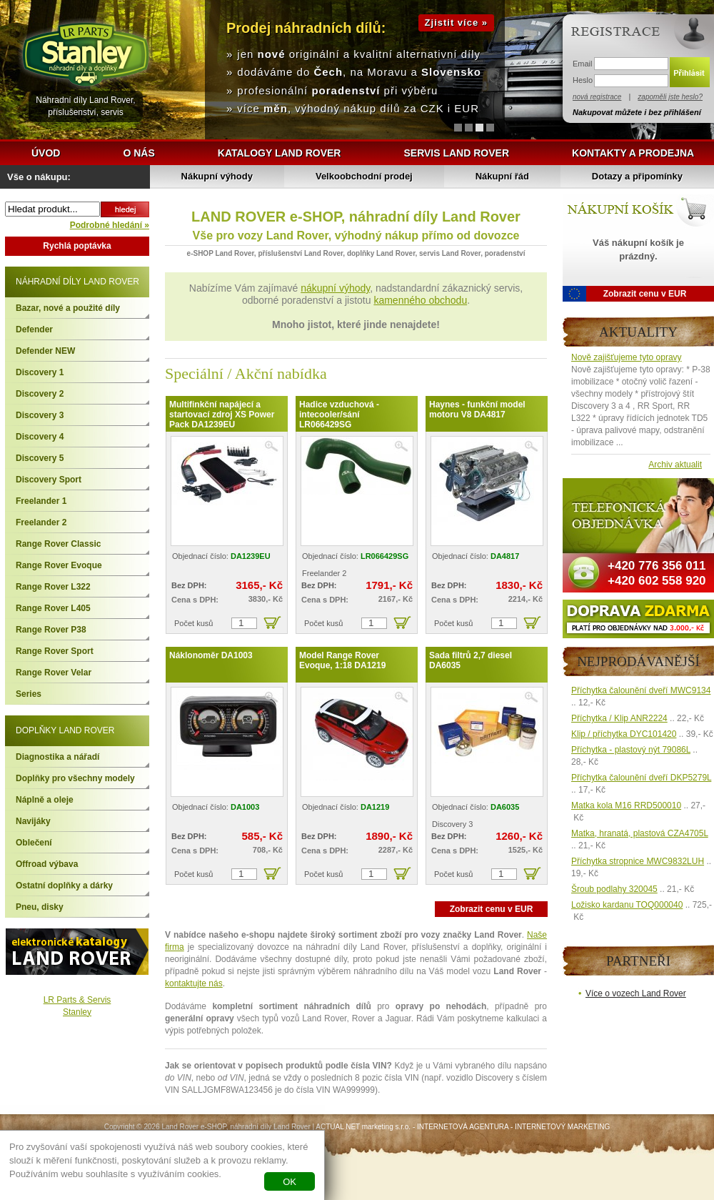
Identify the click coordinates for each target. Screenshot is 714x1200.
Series (28, 694)
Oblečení (34, 843)
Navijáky (33, 821)
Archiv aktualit (675, 465)
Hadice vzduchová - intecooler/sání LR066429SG (339, 415)
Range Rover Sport (55, 651)
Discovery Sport (48, 480)
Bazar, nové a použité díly (68, 308)
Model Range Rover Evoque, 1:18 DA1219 (342, 660)
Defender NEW (45, 351)
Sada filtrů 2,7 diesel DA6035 (470, 660)
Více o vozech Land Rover (635, 993)
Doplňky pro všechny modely (75, 778)
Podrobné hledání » (109, 225)
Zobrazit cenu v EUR (491, 909)
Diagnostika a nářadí (57, 757)
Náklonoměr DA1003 (211, 655)
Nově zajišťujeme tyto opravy (626, 357)
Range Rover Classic (58, 544)
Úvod (45, 153)
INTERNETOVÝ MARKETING (562, 1127)
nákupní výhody (335, 288)
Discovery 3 (40, 415)
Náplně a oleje (45, 800)
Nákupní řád (502, 176)
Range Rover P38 (51, 630)
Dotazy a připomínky (637, 176)
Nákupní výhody (217, 176)
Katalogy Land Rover (279, 153)
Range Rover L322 (53, 587)
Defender (34, 329)
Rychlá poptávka (77, 246)
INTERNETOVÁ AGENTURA (462, 1127)
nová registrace (597, 97)
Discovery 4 (40, 437)
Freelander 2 (41, 522)
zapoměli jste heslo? (670, 97)
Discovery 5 (40, 458)
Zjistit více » (456, 22)
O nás (138, 153)
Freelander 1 (41, 501)
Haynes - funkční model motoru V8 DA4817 (477, 410)
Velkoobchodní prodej (364, 176)
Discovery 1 (40, 372)
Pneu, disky (40, 907)
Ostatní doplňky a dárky (64, 886)
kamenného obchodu (420, 300)
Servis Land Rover (456, 153)
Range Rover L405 (53, 608)
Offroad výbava (47, 864)
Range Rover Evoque (59, 565)
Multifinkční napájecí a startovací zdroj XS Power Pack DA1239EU (221, 415)
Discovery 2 (40, 394)
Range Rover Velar (53, 673)
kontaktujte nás (194, 983)
